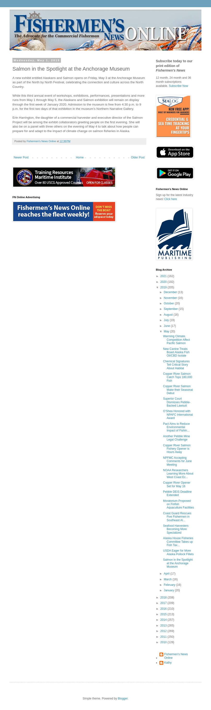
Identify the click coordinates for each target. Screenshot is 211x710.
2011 (164, 636)
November (171, 298)
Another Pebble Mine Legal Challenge (176, 438)
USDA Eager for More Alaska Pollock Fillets (178, 552)
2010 (164, 642)
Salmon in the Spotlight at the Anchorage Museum (178, 563)
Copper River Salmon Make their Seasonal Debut (178, 390)
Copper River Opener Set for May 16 (176, 484)
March (168, 579)
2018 (164, 597)
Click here (170, 199)
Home (80, 157)
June (167, 326)
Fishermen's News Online (176, 656)
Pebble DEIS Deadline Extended (177, 493)
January (169, 590)
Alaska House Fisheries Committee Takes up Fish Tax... (178, 542)
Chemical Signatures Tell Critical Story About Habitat (176, 365)
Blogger (123, 698)
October (169, 303)
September (171, 309)
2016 (164, 608)
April (167, 573)
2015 (164, 614)
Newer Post (21, 157)
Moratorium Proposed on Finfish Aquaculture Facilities (178, 504)
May (167, 331)
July (167, 320)
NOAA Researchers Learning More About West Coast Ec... (178, 474)
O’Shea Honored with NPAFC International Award (178, 414)
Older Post (138, 157)
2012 (164, 631)
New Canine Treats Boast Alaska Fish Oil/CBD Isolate (176, 352)
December (171, 292)
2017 (164, 603)
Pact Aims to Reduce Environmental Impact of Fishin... (176, 427)
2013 (164, 625)
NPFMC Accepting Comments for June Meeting (177, 461)
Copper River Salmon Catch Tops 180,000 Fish (177, 377)
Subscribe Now (178, 86)
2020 (164, 282)
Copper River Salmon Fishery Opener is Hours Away (177, 449)
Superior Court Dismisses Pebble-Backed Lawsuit (176, 402)
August (169, 314)
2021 (164, 276)
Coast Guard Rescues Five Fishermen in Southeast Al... (177, 517)
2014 (164, 619)
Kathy (168, 662)
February (170, 585)
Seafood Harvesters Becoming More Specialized (175, 529)
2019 (164, 287)
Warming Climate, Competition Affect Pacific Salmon (176, 340)
